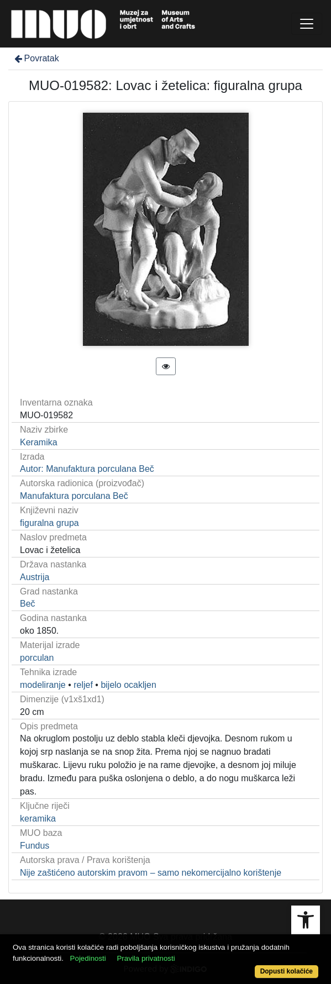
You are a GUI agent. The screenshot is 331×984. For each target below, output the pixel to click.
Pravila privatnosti (146, 958)
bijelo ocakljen (128, 685)
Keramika (38, 442)
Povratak (36, 58)
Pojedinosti (88, 958)
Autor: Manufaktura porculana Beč (87, 468)
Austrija (34, 577)
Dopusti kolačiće (286, 971)
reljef (83, 685)
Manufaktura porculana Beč (74, 496)
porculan (37, 657)
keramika (38, 818)
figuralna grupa (49, 523)
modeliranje (43, 685)
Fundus (34, 845)
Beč (27, 603)
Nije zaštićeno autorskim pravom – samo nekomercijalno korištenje (150, 872)
